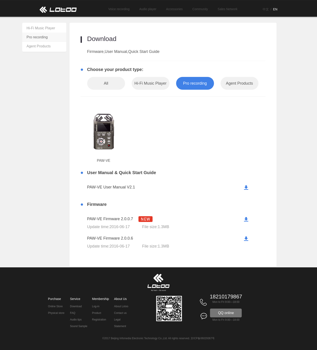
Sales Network (228, 9)
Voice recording (119, 9)
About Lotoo (121, 306)
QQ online (226, 313)
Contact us (120, 313)
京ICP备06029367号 (203, 338)
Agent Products (39, 46)
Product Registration (99, 316)
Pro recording (37, 37)
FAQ (72, 313)
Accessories (174, 9)
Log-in (95, 306)
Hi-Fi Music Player (41, 28)
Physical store (56, 313)
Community (200, 9)
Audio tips (76, 319)
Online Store (55, 306)
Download (76, 306)
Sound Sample (78, 326)
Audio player (148, 9)
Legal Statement (120, 323)
